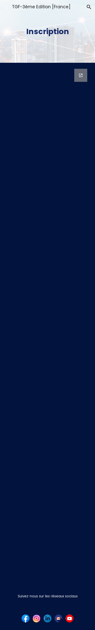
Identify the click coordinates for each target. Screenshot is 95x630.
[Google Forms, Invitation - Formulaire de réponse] (47, 324)
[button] (6, 7)
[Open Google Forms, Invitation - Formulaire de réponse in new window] (80, 75)
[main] (47, 31)
